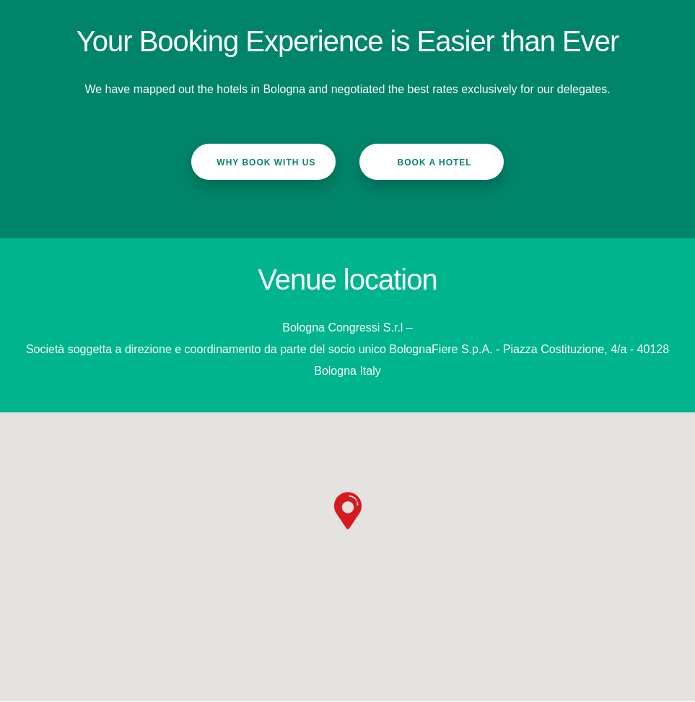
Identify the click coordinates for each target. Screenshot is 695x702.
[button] (348, 510)
